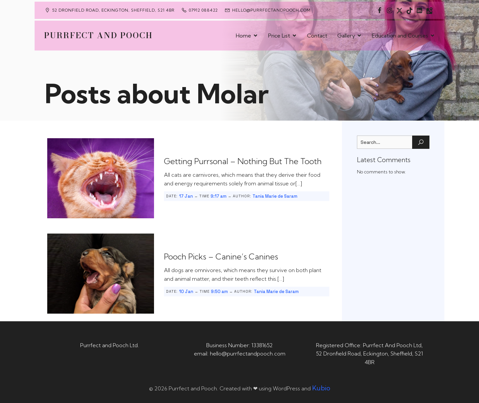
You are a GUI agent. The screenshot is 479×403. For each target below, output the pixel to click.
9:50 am (219, 291)
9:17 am (219, 196)
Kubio (321, 388)
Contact (317, 35)
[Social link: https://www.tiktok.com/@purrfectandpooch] (409, 10)
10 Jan (186, 291)
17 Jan (186, 196)
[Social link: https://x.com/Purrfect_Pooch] (399, 10)
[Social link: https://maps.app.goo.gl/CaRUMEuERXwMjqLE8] (429, 10)
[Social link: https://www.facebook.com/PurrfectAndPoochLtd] (380, 10)
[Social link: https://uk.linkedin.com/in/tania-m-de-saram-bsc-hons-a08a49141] (419, 10)
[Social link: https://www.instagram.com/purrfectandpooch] (390, 10)
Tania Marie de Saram (274, 196)
